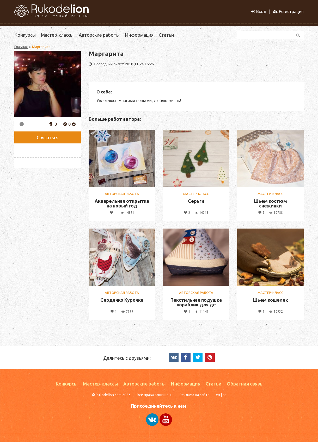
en (218, 395)
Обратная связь (244, 383)
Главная (21, 47)
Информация (139, 34)
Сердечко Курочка (121, 300)
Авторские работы (99, 34)
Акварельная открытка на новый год (122, 203)
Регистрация (288, 11)
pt (224, 395)
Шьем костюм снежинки (270, 203)
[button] (51, 124)
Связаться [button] (47, 137)
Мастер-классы (57, 34)
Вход (258, 11)
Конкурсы (25, 34)
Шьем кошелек (270, 300)
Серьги (196, 201)
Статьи (166, 34)
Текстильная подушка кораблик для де (196, 302)
